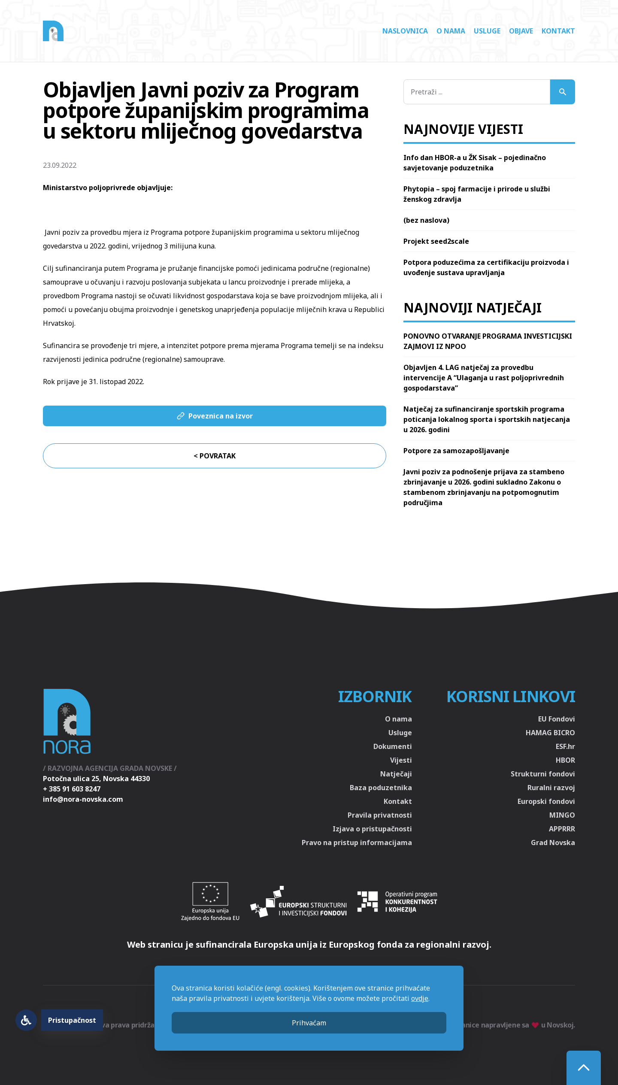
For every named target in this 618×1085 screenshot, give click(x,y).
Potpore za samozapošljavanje (456, 450)
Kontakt (558, 31)
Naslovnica (405, 31)
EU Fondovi (556, 719)
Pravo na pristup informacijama (357, 842)
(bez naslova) (426, 220)
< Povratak (215, 456)
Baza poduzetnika (381, 787)
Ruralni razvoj (551, 787)
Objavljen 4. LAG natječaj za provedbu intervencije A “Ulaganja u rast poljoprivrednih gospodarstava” (483, 378)
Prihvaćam (309, 1022)
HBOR (565, 760)
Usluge (487, 31)
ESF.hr (565, 746)
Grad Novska (553, 842)
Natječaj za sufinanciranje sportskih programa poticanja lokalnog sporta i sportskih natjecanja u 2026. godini (486, 419)
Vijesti (401, 760)
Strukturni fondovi (543, 774)
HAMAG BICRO (550, 732)
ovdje (419, 998)
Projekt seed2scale (436, 241)
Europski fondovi (546, 801)
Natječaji (396, 774)
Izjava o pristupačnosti (372, 828)
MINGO (562, 815)
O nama (450, 31)
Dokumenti (392, 746)
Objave (521, 31)
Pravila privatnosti (380, 815)
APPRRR (562, 828)
